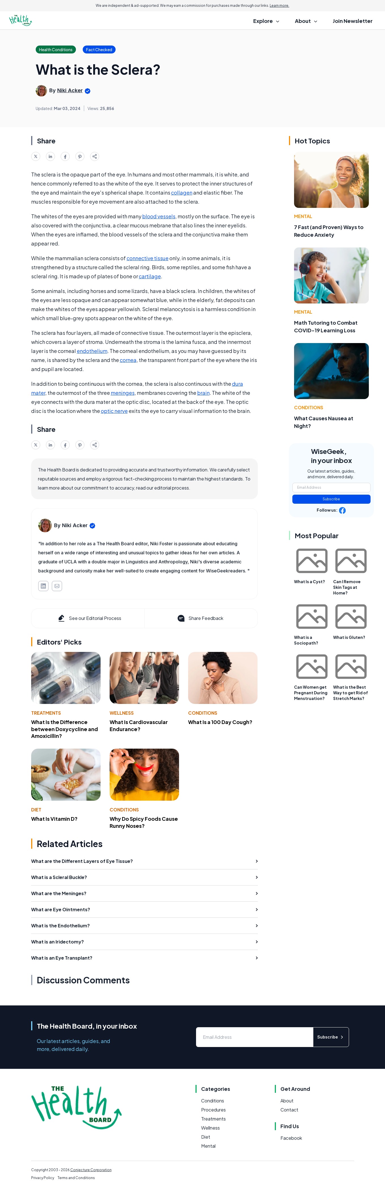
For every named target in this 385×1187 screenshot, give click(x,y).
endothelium (92, 351)
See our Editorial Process (89, 618)
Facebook (291, 1138)
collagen (181, 192)
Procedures (213, 1110)
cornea (128, 360)
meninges (123, 392)
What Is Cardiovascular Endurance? (139, 725)
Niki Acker (70, 90)
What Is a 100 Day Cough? (220, 722)
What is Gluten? (349, 637)
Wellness (122, 713)
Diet (36, 810)
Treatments (46, 713)
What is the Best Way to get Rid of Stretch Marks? (350, 692)
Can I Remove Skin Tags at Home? (347, 587)
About (286, 1101)
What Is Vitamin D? (54, 818)
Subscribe (331, 499)
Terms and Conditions (76, 1178)
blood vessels (158, 216)
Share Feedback (199, 618)
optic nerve (114, 411)
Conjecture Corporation (91, 1170)
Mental (303, 216)
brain (203, 392)
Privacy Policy (42, 1178)
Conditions (202, 713)
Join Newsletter (353, 21)
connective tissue (148, 258)
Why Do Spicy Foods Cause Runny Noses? (144, 822)
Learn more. (279, 5)
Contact (289, 1110)
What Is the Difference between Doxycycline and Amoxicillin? (64, 729)
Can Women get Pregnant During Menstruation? (310, 692)
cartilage (150, 276)
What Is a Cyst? (309, 581)
